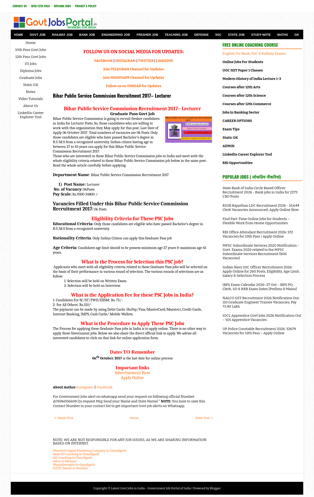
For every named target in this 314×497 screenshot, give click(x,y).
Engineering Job (116, 34)
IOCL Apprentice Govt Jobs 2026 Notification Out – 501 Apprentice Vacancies (262, 317)
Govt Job (37, 34)
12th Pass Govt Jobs (30, 57)
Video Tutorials (30, 99)
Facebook (105, 387)
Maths (282, 34)
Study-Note (261, 34)
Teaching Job (176, 34)
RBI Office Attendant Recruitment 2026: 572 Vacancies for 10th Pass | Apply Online (258, 234)
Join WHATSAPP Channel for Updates (133, 77)
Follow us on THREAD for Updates (133, 86)
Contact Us (20, 6)
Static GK (30, 85)
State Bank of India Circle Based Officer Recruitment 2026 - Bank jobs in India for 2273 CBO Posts (260, 192)
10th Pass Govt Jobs (30, 50)
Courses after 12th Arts (241, 87)
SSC (218, 34)
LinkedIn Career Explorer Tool (31, 115)
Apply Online (132, 377)
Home (18, 34)
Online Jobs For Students (243, 62)
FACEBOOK (103, 61)
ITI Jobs (31, 64)
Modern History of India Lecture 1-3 (252, 79)
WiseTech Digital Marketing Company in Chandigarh (89, 450)
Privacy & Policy (85, 6)
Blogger (215, 488)
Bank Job (87, 34)
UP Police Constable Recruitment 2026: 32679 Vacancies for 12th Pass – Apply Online (259, 331)
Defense (201, 34)
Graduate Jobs (30, 78)
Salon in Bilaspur (65, 461)
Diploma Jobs (62, 6)
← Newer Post (63, 418)
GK (297, 34)
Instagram (84, 387)
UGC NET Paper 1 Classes (243, 70)
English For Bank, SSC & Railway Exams (254, 53)
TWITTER (145, 61)
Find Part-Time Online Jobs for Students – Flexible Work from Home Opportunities (256, 221)
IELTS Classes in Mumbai (70, 468)
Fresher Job (147, 34)
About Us (30, 106)
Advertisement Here (132, 372)
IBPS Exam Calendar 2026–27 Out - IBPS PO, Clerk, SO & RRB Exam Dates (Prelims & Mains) (260, 287)
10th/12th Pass (40, 6)
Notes (31, 92)
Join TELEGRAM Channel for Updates (133, 69)
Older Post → (204, 418)
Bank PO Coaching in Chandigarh (76, 454)
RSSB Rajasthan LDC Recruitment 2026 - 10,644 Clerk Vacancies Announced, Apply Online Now (261, 207)
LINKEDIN (164, 61)
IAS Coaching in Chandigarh (72, 457)
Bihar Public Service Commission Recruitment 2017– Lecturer (112, 95)
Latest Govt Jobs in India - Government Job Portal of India (151, 488)
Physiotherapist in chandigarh (74, 464)
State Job (236, 34)
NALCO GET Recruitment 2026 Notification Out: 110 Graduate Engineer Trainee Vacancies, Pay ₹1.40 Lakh (261, 302)
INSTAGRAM (125, 61)
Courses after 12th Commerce (247, 104)
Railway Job (62, 34)
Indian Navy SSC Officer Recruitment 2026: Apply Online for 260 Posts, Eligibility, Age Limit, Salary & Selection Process (261, 271)
